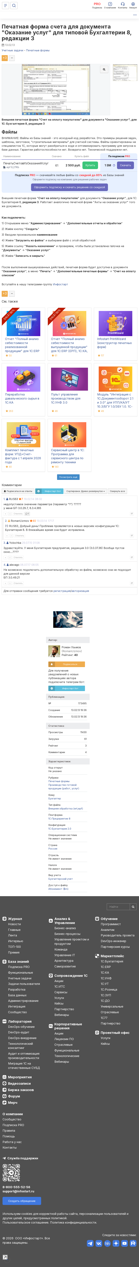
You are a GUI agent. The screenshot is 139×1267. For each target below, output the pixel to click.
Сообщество (17, 1012)
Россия (52, 848)
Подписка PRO (19, 967)
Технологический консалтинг (20, 1046)
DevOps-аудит (18, 1032)
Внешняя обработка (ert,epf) (65, 808)
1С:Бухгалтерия (112, 961)
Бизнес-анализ (65, 928)
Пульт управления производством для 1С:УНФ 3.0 (65, 398)
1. (4, 499)
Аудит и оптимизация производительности (23, 1056)
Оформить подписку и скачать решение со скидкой (69, 187)
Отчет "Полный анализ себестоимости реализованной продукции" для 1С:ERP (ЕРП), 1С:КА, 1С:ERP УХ (22, 347)
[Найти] (133, 906)
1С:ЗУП (106, 995)
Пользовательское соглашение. (26, 1222)
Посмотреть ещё (68, 477)
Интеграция (16, 1006)
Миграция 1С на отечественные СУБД (24, 1066)
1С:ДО (105, 1000)
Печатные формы (59, 781)
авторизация (80, 591)
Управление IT (64, 955)
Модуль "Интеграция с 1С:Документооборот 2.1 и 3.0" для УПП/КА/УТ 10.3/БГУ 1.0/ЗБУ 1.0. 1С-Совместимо (115, 402)
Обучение (109, 919)
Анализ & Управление (64, 921)
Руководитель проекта (117, 935)
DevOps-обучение (21, 1026)
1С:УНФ (106, 978)
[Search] (121, 906)
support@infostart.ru (18, 1191)
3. (5, 542)
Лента (12, 935)
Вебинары (61, 1015)
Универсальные (112, 1006)
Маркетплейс (112, 956)
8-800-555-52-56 (16, 1187)
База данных (17, 995)
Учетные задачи (19, 978)
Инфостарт (60, 284)
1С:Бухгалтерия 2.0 (59, 828)
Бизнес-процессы (67, 934)
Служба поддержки (22, 1158)
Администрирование (23, 1000)
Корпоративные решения (68, 1026)
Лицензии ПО (64, 1039)
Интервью (15, 941)
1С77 (104, 1018)
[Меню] (5, 5)
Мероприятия (20, 1077)
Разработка (16, 989)
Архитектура (63, 960)
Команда (60, 949)
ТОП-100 (14, 946)
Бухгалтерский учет (60, 878)
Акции (58, 981)
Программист (111, 924)
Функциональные (20, 972)
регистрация (62, 591)
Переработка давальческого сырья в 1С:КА (22, 398)
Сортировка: (85, 491)
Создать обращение (21, 1201)
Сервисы (60, 992)
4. (5, 564)
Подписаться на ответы (18, 491)
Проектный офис (115, 1033)
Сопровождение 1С (71, 976)
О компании (13, 1114)
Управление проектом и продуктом (71, 941)
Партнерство (64, 1009)
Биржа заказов (21, 1090)
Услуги (59, 998)
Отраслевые (63, 1044)
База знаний (18, 962)
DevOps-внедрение (22, 1038)
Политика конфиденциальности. (73, 1222)
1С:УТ (105, 984)
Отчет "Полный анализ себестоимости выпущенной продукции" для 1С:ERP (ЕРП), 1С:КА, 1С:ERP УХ (69, 347)
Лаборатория (20, 1021)
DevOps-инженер (113, 941)
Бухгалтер (54, 798)
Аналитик (107, 930)
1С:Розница (109, 989)
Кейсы (58, 1003)
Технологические (66, 1056)
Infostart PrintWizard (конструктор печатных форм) (114, 343)
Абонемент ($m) (58, 888)
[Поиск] (13, 5)
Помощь (9, 1136)
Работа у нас (12, 1142)
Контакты (10, 1147)
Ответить (18, 513)
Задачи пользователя (24, 984)
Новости (14, 924)
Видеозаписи (19, 1083)
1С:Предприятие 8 (59, 818)
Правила (9, 1130)
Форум (14, 1096)
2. (6, 520)
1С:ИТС (59, 986)
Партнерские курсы (115, 946)
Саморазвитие (65, 966)
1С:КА (105, 972)
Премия (13, 952)
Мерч (12, 1103)
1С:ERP (106, 967)
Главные (14, 930)
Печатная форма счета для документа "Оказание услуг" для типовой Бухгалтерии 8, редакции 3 (67, 32)
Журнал (15, 919)
